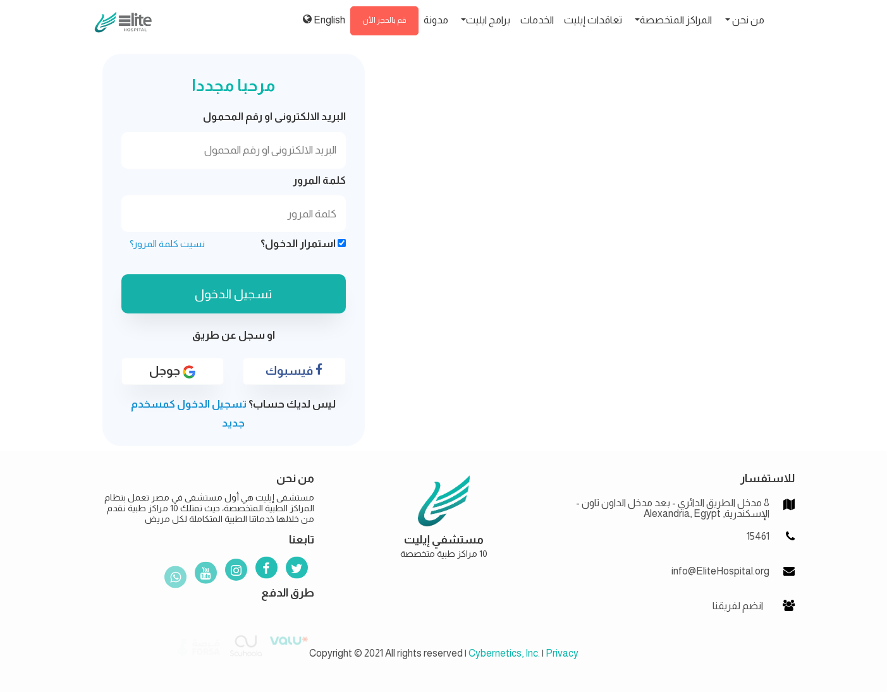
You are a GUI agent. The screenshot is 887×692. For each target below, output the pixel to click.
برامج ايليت (488, 20)
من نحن (747, 20)
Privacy (562, 653)
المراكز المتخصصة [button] (676, 20)
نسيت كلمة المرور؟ (167, 243)
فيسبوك (294, 370)
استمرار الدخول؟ (303, 244)
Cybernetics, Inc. (504, 653)
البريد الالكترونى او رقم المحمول (274, 117)
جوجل (172, 371)
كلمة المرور (319, 180)
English (324, 19)
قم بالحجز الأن (384, 20)
